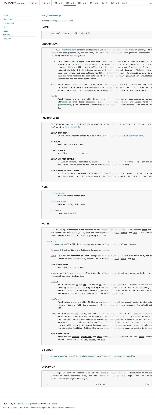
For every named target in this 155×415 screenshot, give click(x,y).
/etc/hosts (94, 87)
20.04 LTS (70, 3)
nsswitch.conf (61, 244)
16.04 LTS (45, 3)
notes (5, 31)
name (5, 15)
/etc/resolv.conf (59, 202)
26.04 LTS (115, 3)
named (129, 356)
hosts (112, 73)
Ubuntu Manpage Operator (28, 404)
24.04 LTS (94, 3)
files (5, 27)
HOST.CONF (149, 384)
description (7, 19)
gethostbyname (64, 105)
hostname (118, 356)
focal (43, 16)
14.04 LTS (33, 3)
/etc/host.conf (69, 50)
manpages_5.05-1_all (62, 21)
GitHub (54, 404)
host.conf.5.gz (55, 16)
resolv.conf (102, 356)
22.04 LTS (82, 3)
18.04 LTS (58, 3)
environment (8, 23)
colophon (7, 38)
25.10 (104, 3)
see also (6, 35)
